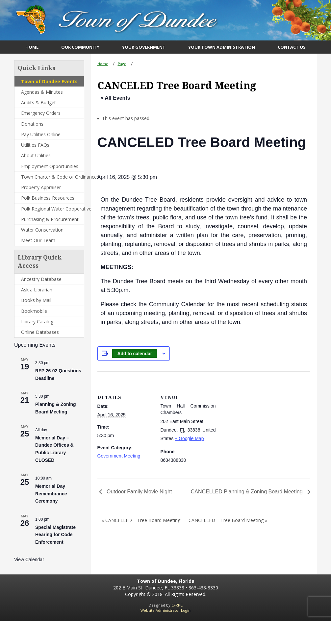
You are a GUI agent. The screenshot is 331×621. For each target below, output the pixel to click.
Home (102, 63)
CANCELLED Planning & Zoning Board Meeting (247, 491)
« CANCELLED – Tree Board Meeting (141, 520)
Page (122, 63)
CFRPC (177, 605)
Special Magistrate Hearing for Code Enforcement (55, 535)
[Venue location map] (258, 417)
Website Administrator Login (165, 610)
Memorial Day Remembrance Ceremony (51, 494)
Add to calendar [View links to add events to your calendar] (134, 353)
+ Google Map (189, 438)
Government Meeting (118, 456)
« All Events (115, 98)
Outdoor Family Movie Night (138, 491)
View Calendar (29, 559)
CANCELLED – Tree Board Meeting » (228, 520)
